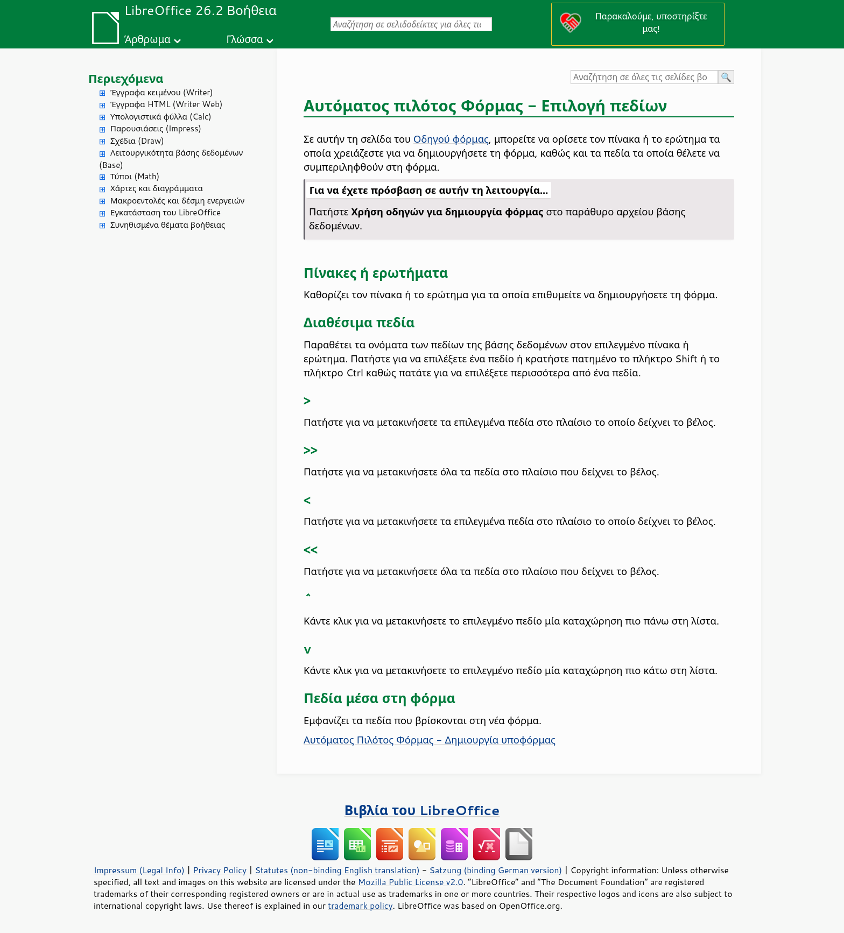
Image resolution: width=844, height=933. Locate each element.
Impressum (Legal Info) (139, 870)
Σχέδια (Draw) (137, 140)
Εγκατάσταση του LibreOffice (165, 212)
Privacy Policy (220, 870)
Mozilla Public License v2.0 (410, 882)
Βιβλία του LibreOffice (422, 810)
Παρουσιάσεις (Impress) (155, 128)
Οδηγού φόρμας (451, 139)
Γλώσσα (244, 39)
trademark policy (360, 905)
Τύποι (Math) (134, 176)
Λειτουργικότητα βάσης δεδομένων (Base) (171, 159)
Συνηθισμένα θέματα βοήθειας (167, 224)
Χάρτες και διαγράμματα (156, 188)
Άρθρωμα (147, 39)
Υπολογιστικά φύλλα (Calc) (161, 116)
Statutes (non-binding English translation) (337, 870)
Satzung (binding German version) (496, 870)
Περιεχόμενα (126, 78)
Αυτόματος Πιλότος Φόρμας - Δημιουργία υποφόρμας (429, 740)
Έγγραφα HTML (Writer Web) (166, 104)
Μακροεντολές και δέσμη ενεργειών (177, 200)
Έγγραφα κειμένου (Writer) (161, 92)
